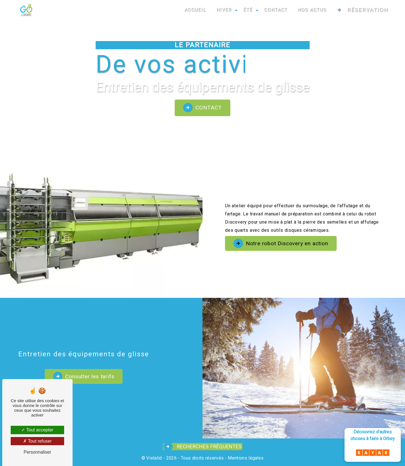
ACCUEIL (195, 9)
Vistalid (154, 458)
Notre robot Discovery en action (287, 243)
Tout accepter (37, 429)
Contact (208, 107)
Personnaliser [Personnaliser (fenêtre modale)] (37, 452)
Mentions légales (245, 458)
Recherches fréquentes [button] (209, 446)
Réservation (367, 9)
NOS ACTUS (312, 9)
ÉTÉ (248, 9)
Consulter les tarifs (79, 376)
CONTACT (275, 9)
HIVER (224, 9)
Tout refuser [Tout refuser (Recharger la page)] (37, 441)
